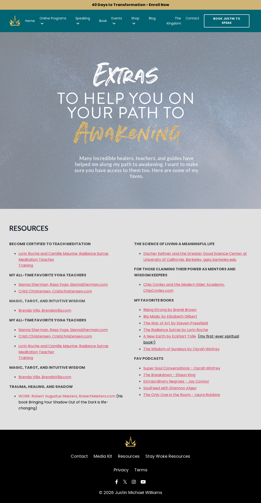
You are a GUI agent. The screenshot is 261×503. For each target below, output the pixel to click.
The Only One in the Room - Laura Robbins (181, 394)
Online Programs (53, 20)
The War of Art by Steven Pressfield (175, 323)
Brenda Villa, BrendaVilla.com (44, 310)
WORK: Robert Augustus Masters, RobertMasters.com (70, 402)
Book (103, 20)
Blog (152, 18)
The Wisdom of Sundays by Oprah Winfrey (181, 349)
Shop (135, 20)
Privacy (121, 470)
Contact (192, 18)
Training (25, 265)
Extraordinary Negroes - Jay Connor (176, 381)
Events (116, 20)
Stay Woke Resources (167, 456)
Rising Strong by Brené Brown (170, 309)
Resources (129, 456)
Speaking (82, 20)
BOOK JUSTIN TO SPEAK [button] (226, 21)
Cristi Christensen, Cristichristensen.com (55, 291)
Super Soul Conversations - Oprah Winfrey (181, 368)
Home (30, 20)
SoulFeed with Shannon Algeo (170, 388)
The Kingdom (174, 21)
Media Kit (103, 456)
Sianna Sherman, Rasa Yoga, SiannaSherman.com (63, 284)
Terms (140, 470)
